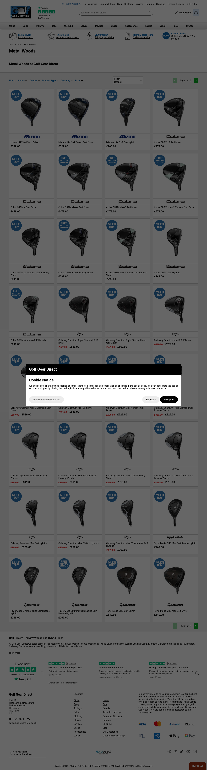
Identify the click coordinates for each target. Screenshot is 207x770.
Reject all (151, 399)
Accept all (169, 399)
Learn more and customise (46, 399)
